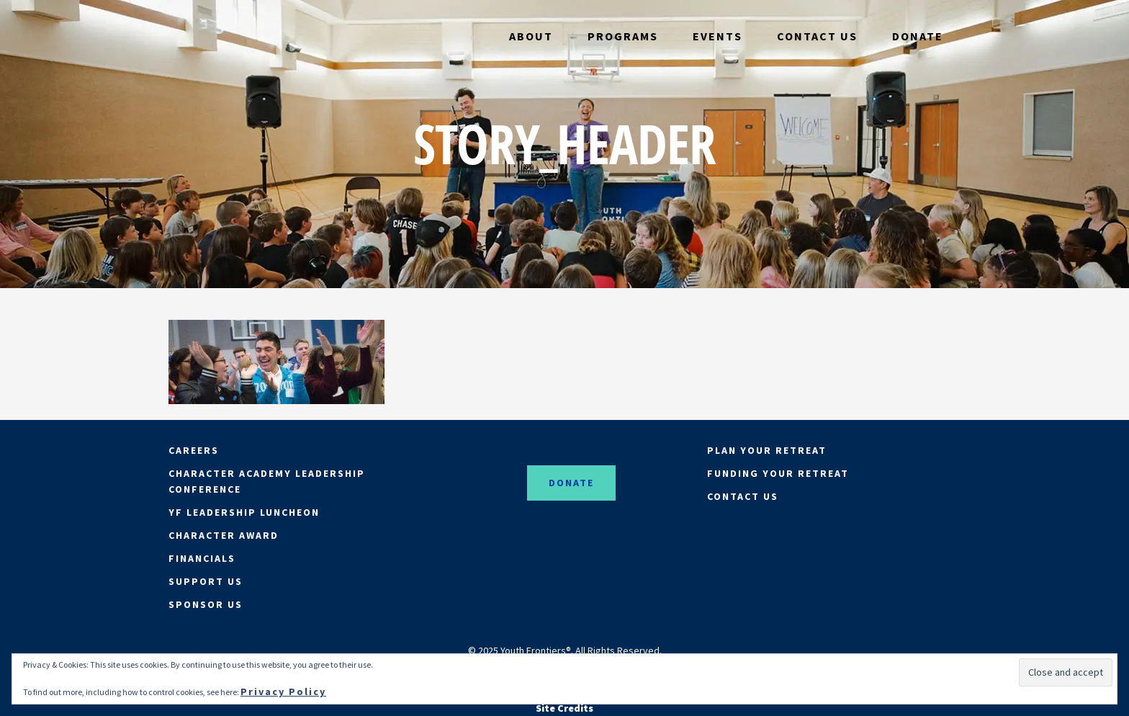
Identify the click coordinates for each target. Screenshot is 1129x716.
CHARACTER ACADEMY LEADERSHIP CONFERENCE (266, 481)
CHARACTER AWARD (223, 535)
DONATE (571, 482)
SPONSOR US (205, 604)
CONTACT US (742, 496)
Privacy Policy (283, 691)
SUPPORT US (205, 581)
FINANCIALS (201, 558)
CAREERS (193, 450)
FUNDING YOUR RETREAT (778, 473)
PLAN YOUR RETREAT (767, 450)
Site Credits (564, 708)
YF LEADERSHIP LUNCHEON (244, 512)
